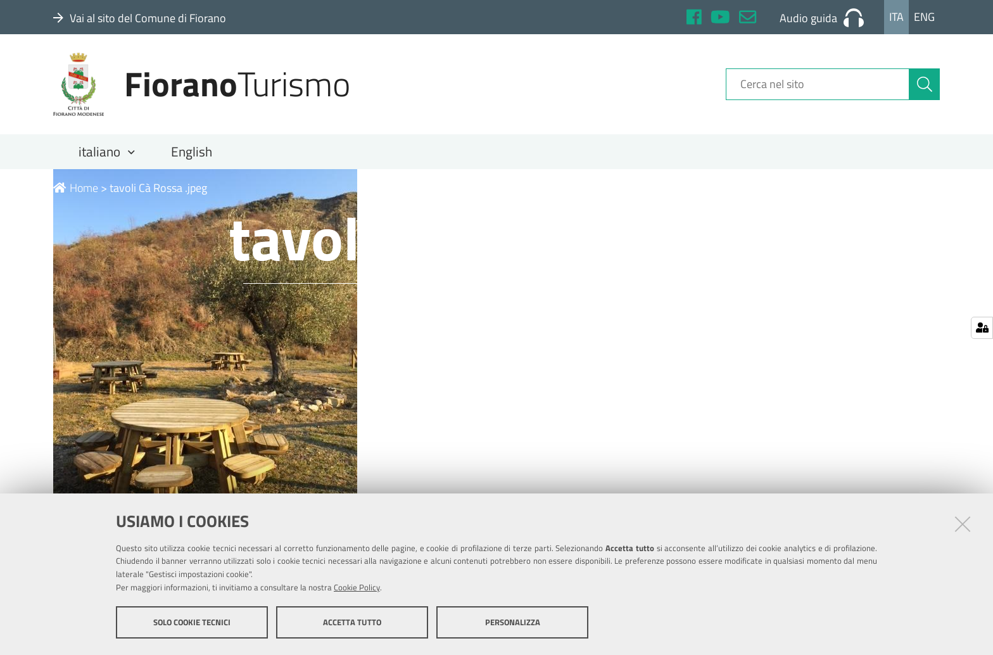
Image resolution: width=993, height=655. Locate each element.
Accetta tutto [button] (352, 622)
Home (75, 187)
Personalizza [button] (512, 622)
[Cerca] (924, 84)
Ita (896, 16)
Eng (924, 16)
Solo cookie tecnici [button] (192, 622)
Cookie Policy (357, 587)
